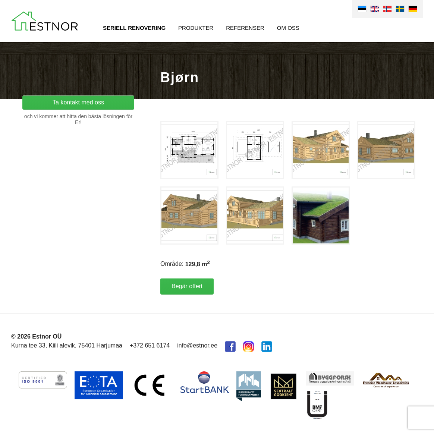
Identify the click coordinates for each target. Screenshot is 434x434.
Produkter (195, 28)
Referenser (245, 28)
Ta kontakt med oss (78, 102)
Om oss (288, 28)
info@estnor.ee (197, 345)
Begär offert (187, 286)
